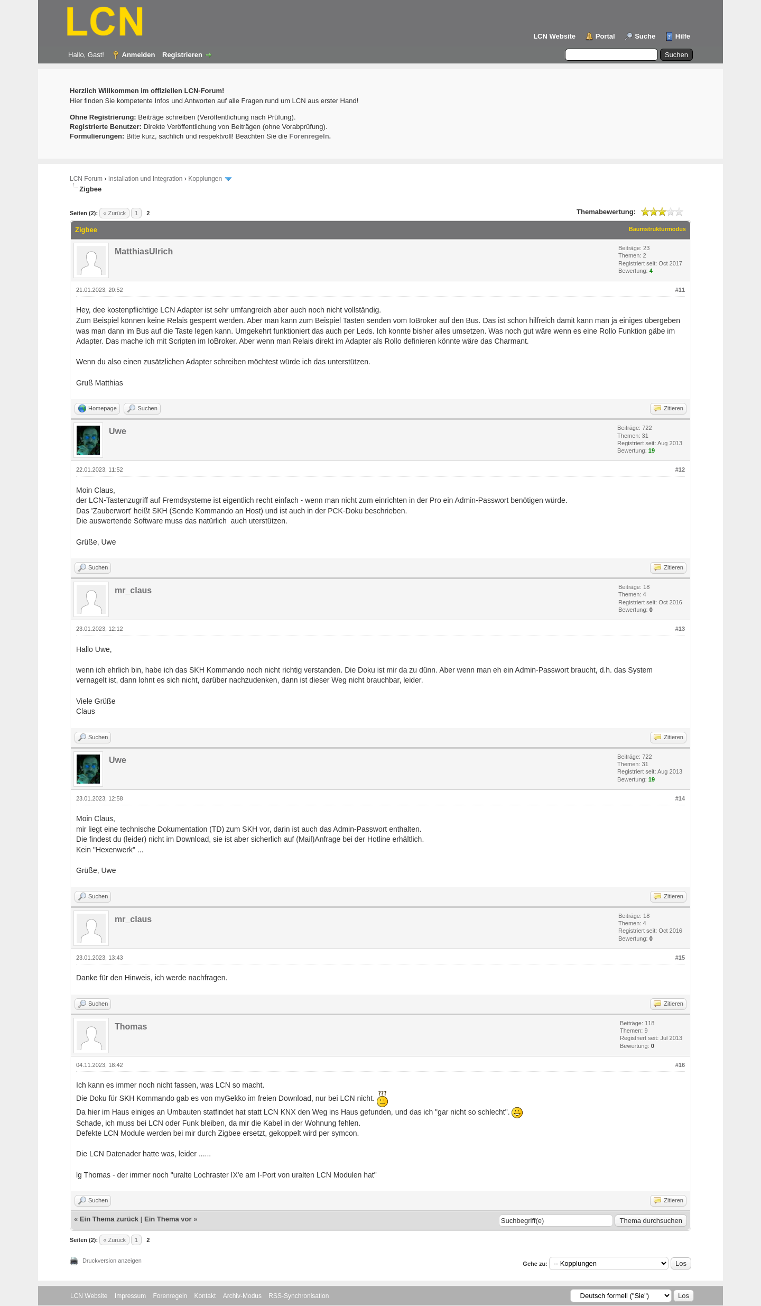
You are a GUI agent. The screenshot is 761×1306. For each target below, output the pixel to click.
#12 (680, 469)
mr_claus (133, 590)
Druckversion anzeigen (112, 1260)
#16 (680, 1065)
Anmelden (138, 55)
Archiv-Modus (242, 1296)
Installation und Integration (145, 178)
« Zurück (114, 213)
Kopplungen (205, 178)
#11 (680, 290)
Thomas (131, 1026)
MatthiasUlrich (144, 251)
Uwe (117, 431)
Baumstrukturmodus (657, 229)
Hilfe (682, 36)
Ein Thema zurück (109, 1219)
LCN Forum (86, 178)
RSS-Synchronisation (298, 1296)
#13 (680, 629)
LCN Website (554, 36)
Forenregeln (170, 1296)
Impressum (130, 1296)
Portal (605, 36)
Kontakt (205, 1296)
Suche (645, 36)
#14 (680, 798)
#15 (680, 957)
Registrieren (182, 55)
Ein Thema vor (168, 1219)
